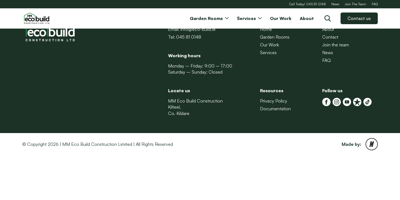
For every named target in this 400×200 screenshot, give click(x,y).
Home (266, 29)
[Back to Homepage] (50, 18)
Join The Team (355, 4)
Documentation (275, 108)
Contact (330, 37)
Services (268, 52)
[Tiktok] (367, 102)
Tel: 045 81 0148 (184, 37)
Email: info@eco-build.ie (192, 29)
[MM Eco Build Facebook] (326, 102)
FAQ (375, 4)
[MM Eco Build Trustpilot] (357, 102)
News (335, 4)
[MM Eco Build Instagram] (336, 102)
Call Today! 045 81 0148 (307, 4)
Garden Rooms (274, 37)
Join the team (335, 45)
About (328, 29)
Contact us (359, 18)
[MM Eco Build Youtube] (347, 102)
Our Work (269, 45)
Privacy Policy (273, 101)
